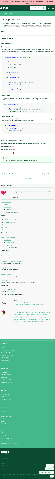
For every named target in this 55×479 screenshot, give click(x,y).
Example (6, 204)
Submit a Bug (4, 377)
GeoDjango (9, 245)
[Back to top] (52, 476)
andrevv (4, 470)
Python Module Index (7, 230)
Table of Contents (18, 261)
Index (2, 261)
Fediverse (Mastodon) (6, 416)
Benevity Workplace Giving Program (9, 443)
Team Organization (5, 352)
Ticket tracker (4, 280)
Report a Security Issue (6, 379)
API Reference (7, 207)
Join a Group (4, 372)
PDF (15, 289)
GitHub (2, 411)
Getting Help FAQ (5, 394)
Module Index (8, 261)
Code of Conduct (5, 357)
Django (4, 8)
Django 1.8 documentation (8, 237)
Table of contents (6, 224)
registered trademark (40, 474)
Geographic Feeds (6, 202)
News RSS (3, 423)
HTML (12, 289)
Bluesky (3, 418)
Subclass (9, 209)
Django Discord (4, 396)
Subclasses (13, 212)
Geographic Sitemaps (48, 174)
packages (10, 242)
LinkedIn (3, 421)
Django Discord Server (7, 268)
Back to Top (27, 179)
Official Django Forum (7, 274)
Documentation (6, 13)
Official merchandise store (7, 441)
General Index (5, 227)
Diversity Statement (5, 360)
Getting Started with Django (7, 350)
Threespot (4, 465)
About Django (4, 347)
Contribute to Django (6, 374)
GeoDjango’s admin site (7, 174)
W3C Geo (23, 25)
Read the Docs (10, 291)
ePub (18, 289)
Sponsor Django (5, 435)
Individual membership (6, 382)
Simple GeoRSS (15, 25)
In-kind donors (6, 459)
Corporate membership (6, 438)
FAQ (2, 255)
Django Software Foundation (8, 355)
